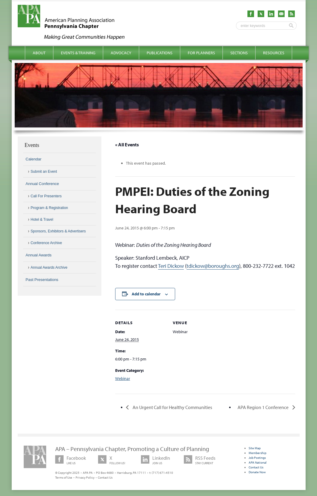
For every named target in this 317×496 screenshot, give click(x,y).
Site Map (255, 448)
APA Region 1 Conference (263, 407)
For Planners (201, 52)
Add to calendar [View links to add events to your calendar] (146, 294)
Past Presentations (41, 279)
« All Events (127, 145)
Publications (159, 52)
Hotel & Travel (42, 219)
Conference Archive (46, 243)
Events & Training (78, 52)
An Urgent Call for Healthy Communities (172, 407)
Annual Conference (42, 183)
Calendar (33, 159)
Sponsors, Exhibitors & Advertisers (58, 231)
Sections (239, 52)
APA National (258, 462)
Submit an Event (44, 171)
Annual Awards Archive (49, 267)
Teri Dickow (171, 265)
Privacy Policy (85, 477)
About (39, 52)
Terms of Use (63, 477)
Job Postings (257, 458)
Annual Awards (38, 255)
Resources (273, 52)
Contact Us (105, 477)
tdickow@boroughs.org (213, 265)
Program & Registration (49, 208)
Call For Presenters (46, 196)
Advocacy (121, 52)
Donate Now (257, 472)
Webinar (122, 378)
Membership (257, 453)
